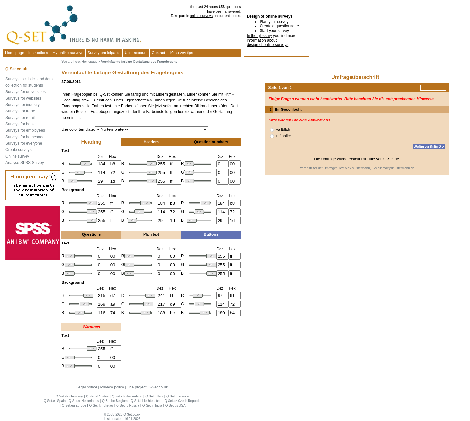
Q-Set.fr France (177, 396)
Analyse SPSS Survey (24, 162)
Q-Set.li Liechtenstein (146, 401)
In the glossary (259, 35)
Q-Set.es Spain (55, 401)
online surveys (201, 16)
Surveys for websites (23, 98)
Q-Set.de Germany (69, 396)
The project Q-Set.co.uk (147, 387)
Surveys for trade (20, 111)
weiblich (283, 130)
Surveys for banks (20, 124)
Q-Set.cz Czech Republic (183, 401)
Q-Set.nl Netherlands (84, 401)
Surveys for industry (22, 104)
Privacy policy (112, 387)
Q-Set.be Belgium (115, 401)
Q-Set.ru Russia (127, 405)
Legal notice (86, 387)
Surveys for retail (20, 117)
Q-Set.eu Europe (74, 405)
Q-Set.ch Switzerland (127, 396)
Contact (158, 53)
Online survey (17, 156)
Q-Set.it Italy (154, 396)
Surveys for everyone (23, 143)
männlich (284, 136)
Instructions (38, 53)
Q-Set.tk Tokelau (101, 405)
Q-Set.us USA (175, 405)
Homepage (14, 53)
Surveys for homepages (25, 137)
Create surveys (18, 150)
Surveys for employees (25, 130)
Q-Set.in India (152, 405)
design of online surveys (267, 45)
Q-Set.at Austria (97, 396)
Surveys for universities (25, 92)
